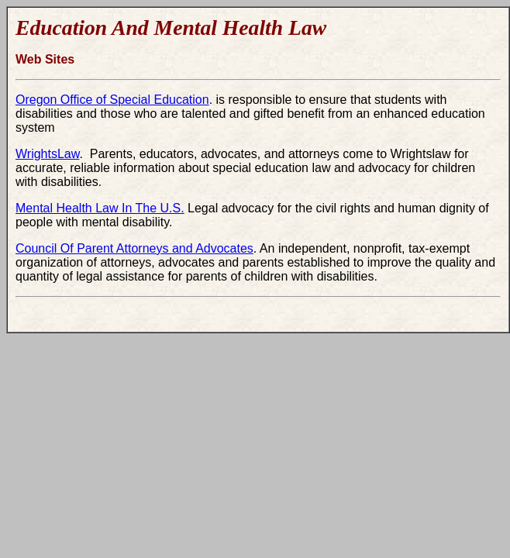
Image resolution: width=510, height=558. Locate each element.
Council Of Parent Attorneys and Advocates (134, 248)
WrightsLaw (47, 153)
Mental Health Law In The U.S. (100, 208)
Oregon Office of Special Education (112, 99)
